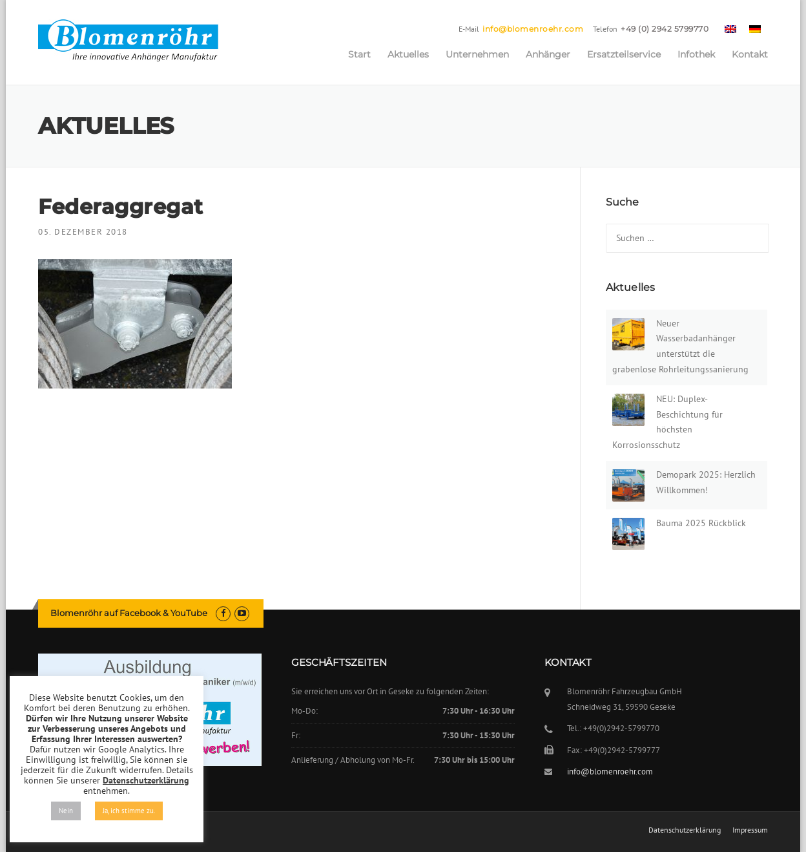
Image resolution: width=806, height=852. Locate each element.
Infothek (696, 54)
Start (359, 54)
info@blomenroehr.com (532, 29)
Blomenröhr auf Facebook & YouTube (128, 613)
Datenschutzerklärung (684, 830)
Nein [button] (66, 810)
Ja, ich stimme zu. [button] (129, 810)
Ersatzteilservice (624, 54)
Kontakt (750, 54)
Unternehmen (477, 54)
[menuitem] (730, 28)
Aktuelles (408, 54)
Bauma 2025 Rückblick (701, 523)
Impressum (750, 830)
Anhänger (548, 54)
